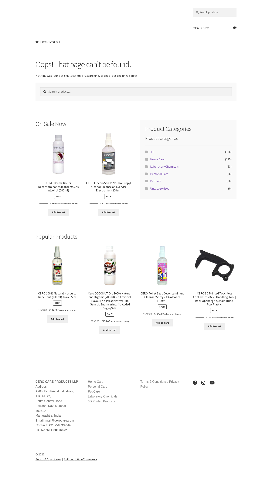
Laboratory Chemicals (164, 166)
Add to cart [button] (58, 212)
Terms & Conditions (48, 459)
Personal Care (159, 174)
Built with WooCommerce (80, 459)
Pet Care (155, 181)
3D (152, 152)
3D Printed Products (101, 401)
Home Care (157, 159)
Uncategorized (159, 188)
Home (43, 41)
